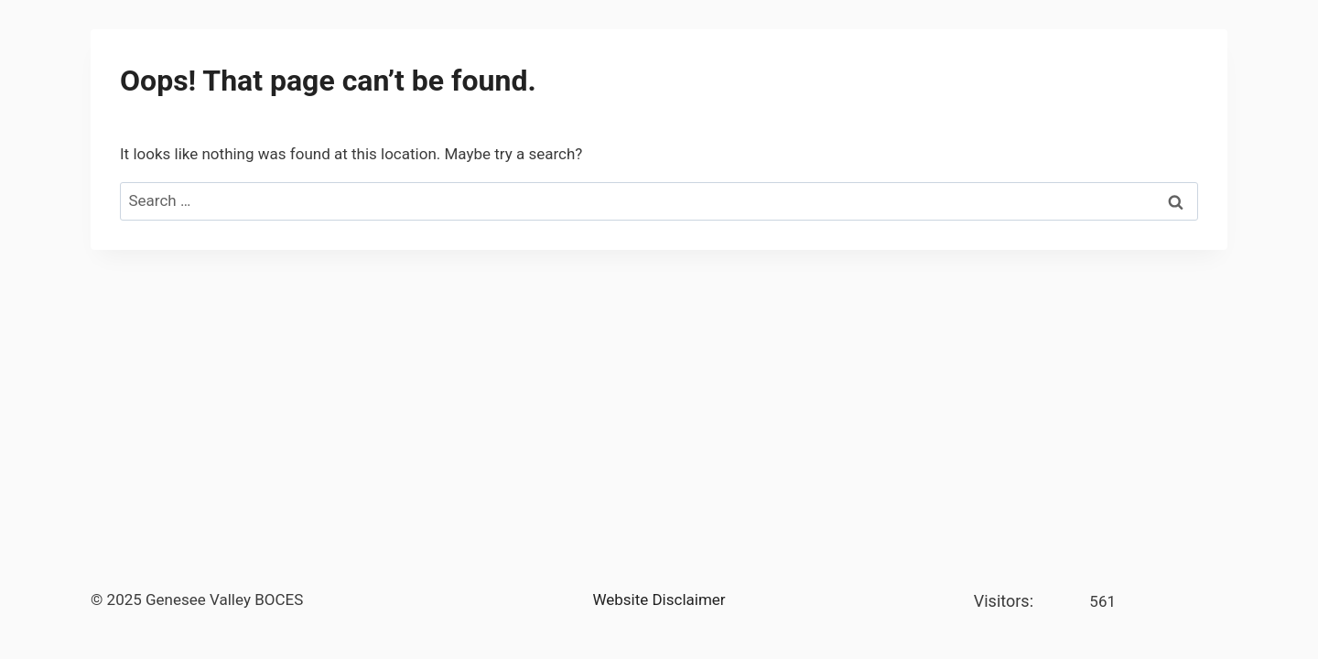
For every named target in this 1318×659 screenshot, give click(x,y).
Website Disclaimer (658, 599)
